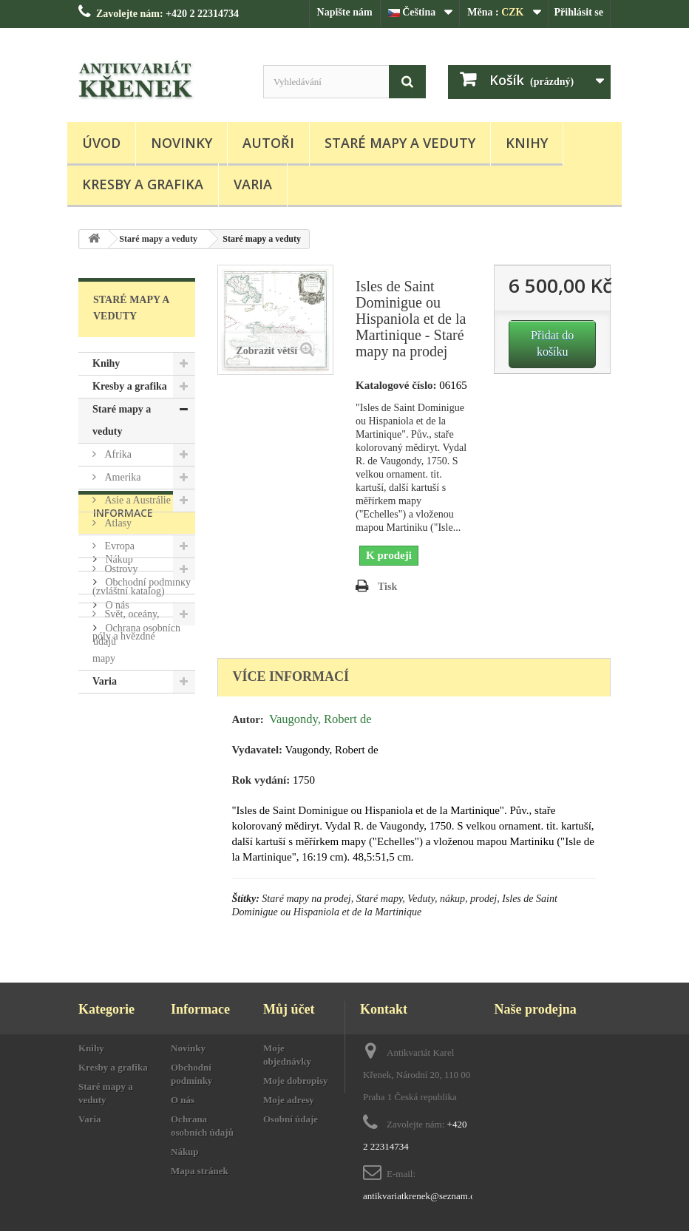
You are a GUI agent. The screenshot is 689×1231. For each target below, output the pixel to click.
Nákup (118, 778)
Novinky (181, 143)
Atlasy (117, 523)
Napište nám (345, 12)
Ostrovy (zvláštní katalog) (128, 580)
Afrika (117, 454)
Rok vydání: (261, 780)
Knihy (527, 143)
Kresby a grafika (142, 184)
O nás (116, 824)
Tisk (387, 586)
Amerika (121, 477)
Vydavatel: (257, 750)
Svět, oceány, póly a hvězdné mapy (126, 636)
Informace (123, 737)
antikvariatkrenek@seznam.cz (421, 1195)
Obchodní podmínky (147, 801)
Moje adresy (288, 1099)
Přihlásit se (579, 12)
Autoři (268, 143)
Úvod (101, 143)
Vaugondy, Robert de (320, 719)
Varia (253, 184)
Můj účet (288, 1009)
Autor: (248, 719)
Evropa (118, 546)
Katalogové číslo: (396, 385)
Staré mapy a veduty (400, 143)
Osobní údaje (290, 1119)
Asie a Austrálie (136, 500)
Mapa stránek (199, 1170)
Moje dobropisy (295, 1080)
